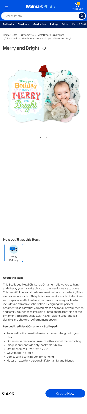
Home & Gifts (10, 35)
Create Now (65, 393)
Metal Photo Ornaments (51, 35)
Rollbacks (8, 24)
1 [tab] (40, 137)
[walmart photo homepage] (40, 7)
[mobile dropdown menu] (6, 7)
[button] (43, 48)
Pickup (54, 24)
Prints (65, 24)
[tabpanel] (43, 93)
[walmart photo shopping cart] (77, 7)
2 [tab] (46, 137)
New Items (23, 24)
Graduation (39, 24)
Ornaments (27, 35)
